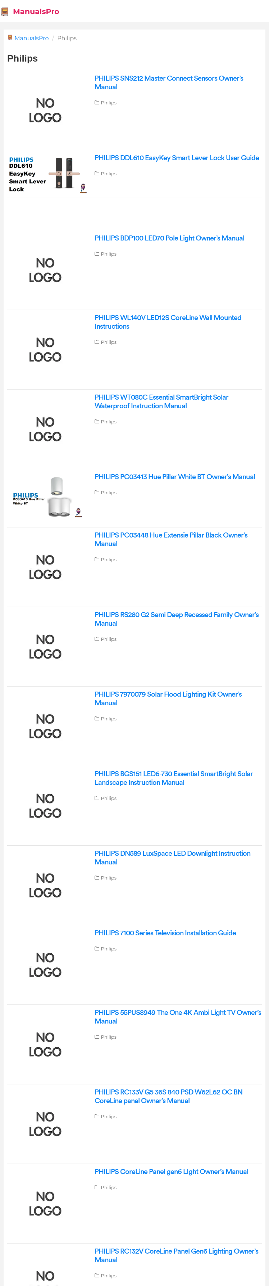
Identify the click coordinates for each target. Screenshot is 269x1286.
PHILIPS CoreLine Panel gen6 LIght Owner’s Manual (171, 1171)
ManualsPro (31, 38)
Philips (109, 102)
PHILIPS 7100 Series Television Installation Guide (165, 933)
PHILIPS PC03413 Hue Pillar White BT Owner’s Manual (175, 477)
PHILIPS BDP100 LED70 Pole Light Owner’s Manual (169, 238)
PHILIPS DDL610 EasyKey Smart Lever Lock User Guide (177, 158)
